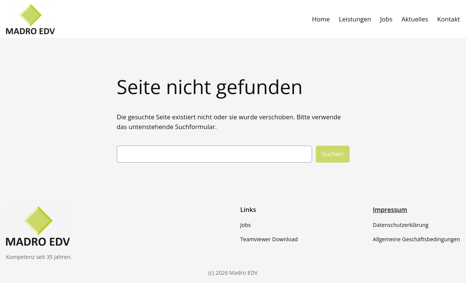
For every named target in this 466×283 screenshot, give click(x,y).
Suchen (333, 153)
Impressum (390, 209)
